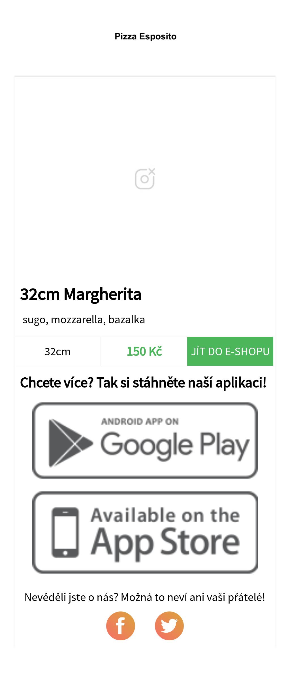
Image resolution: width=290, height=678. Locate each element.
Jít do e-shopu (230, 351)
